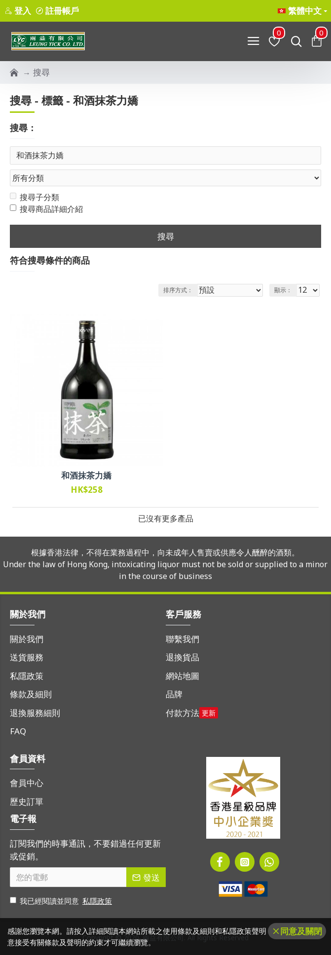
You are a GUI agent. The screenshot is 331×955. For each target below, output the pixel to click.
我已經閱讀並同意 (61, 901)
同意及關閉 (301, 931)
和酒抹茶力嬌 (86, 476)
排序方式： (178, 290)
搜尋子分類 (34, 197)
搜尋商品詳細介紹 (46, 209)
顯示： (283, 290)
